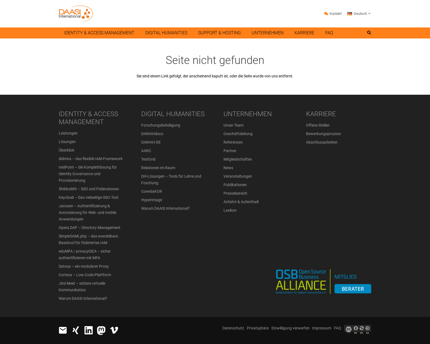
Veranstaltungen (238, 176)
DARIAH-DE (151, 142)
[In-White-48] (88, 330)
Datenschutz (233, 328)
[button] (359, 13)
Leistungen (68, 133)
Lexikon (230, 210)
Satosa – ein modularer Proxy (84, 266)
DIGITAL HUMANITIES (173, 114)
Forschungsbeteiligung (160, 125)
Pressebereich (235, 193)
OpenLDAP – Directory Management (89, 227)
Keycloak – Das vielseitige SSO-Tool (88, 197)
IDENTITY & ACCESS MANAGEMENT (88, 118)
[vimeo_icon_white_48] (114, 330)
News (228, 168)
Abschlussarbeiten (322, 142)
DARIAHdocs (152, 134)
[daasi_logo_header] (76, 13)
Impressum (321, 328)
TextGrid (148, 159)
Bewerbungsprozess (323, 134)
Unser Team (234, 125)
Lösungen (67, 141)
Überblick (66, 150)
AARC (146, 151)
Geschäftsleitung (238, 134)
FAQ (337, 328)
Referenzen (233, 142)
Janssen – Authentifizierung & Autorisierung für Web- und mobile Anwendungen (87, 212)
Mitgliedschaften (238, 159)
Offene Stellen (318, 125)
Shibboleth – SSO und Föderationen (89, 189)
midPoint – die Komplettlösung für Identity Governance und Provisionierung (88, 174)
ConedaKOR (151, 191)
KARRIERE (321, 114)
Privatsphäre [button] (258, 328)
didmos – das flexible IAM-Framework (91, 158)
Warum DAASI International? (83, 298)
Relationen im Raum (158, 168)
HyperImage (151, 200)
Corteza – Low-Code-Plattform (85, 275)
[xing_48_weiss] (76, 330)
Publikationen (235, 185)
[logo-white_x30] (101, 330)
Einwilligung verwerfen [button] (290, 328)
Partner (230, 151)
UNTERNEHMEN (248, 114)
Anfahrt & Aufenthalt (241, 202)
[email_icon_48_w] (63, 330)
